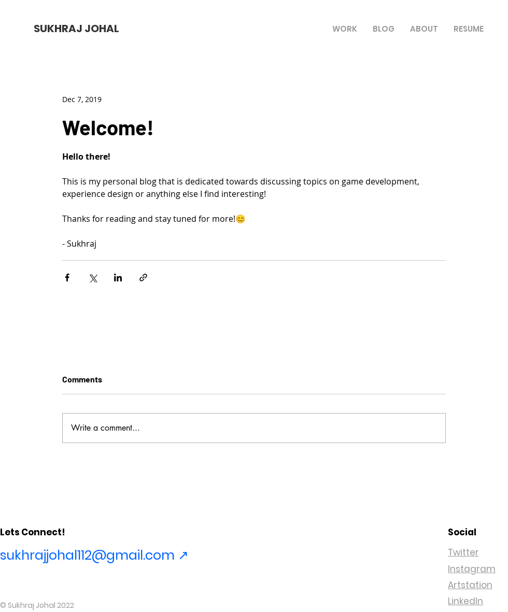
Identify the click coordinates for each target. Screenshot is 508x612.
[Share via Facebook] (67, 277)
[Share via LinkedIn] (118, 277)
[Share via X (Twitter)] (92, 277)
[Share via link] (143, 277)
